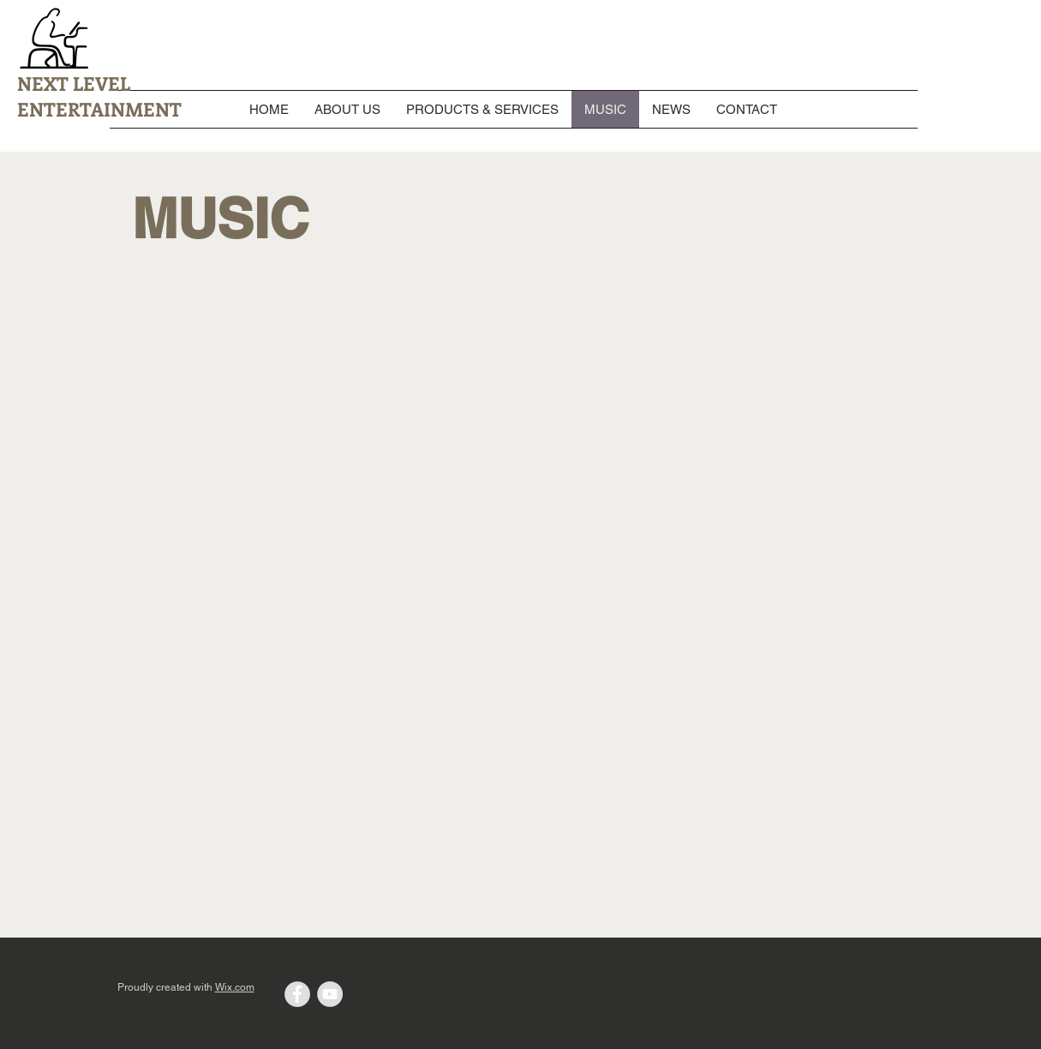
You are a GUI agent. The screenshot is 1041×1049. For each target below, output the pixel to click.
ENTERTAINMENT (99, 109)
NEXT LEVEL (73, 83)
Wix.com (234, 987)
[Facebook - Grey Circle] (297, 994)
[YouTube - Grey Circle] (330, 994)
